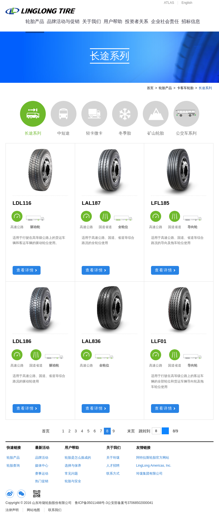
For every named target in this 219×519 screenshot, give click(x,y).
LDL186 (22, 341)
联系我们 (54, 510)
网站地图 (33, 510)
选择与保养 (73, 465)
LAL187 (91, 203)
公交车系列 (186, 118)
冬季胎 (125, 118)
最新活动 (42, 448)
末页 (131, 431)
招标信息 (190, 21)
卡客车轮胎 (185, 88)
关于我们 (91, 21)
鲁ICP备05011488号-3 (91, 503)
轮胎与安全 (73, 481)
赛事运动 (41, 473)
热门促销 (41, 481)
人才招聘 (113, 465)
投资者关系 (136, 21)
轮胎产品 (34, 21)
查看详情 (26, 270)
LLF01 (158, 341)
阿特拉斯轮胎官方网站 (152, 458)
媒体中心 (41, 465)
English (186, 3)
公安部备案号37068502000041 (130, 503)
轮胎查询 (13, 465)
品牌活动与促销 (63, 21)
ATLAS (169, 3)
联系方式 (113, 473)
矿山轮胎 (156, 118)
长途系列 (33, 118)
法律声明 (12, 510)
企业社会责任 (165, 21)
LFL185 (160, 203)
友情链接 (143, 448)
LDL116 (22, 203)
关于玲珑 (113, 458)
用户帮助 (113, 21)
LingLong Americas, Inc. (153, 465)
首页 (150, 88)
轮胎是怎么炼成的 (78, 458)
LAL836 (91, 341)
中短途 (63, 118)
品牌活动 (41, 458)
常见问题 (71, 473)
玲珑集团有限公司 (149, 473)
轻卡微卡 (94, 118)
